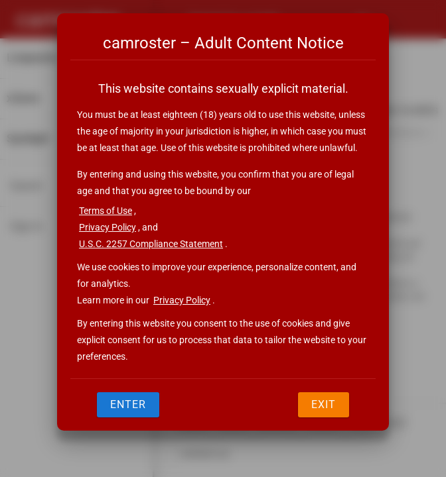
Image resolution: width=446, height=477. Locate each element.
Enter (128, 404)
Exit (323, 404)
